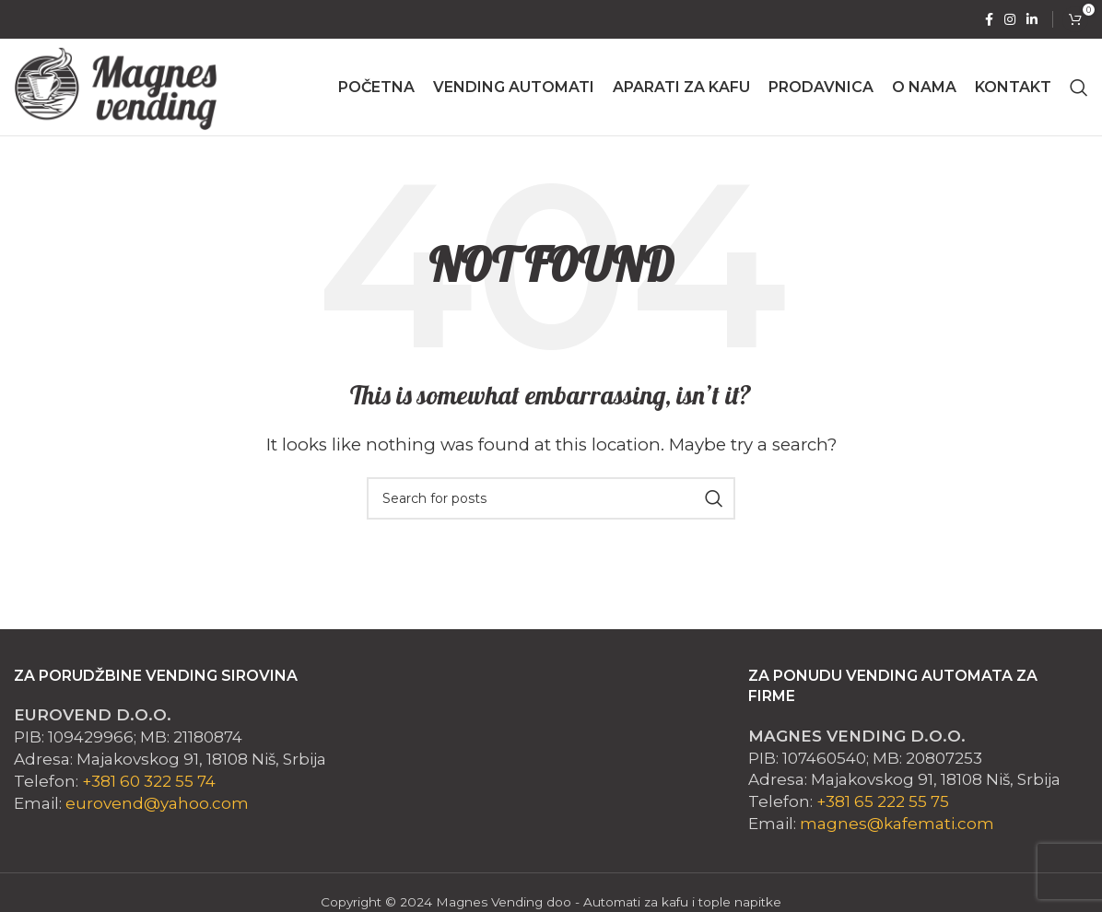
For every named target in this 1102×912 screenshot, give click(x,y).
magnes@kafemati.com (897, 823)
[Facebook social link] (989, 19)
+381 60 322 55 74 (149, 781)
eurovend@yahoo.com (157, 803)
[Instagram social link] (1010, 19)
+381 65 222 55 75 (882, 801)
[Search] (1079, 87)
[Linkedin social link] (1032, 19)
